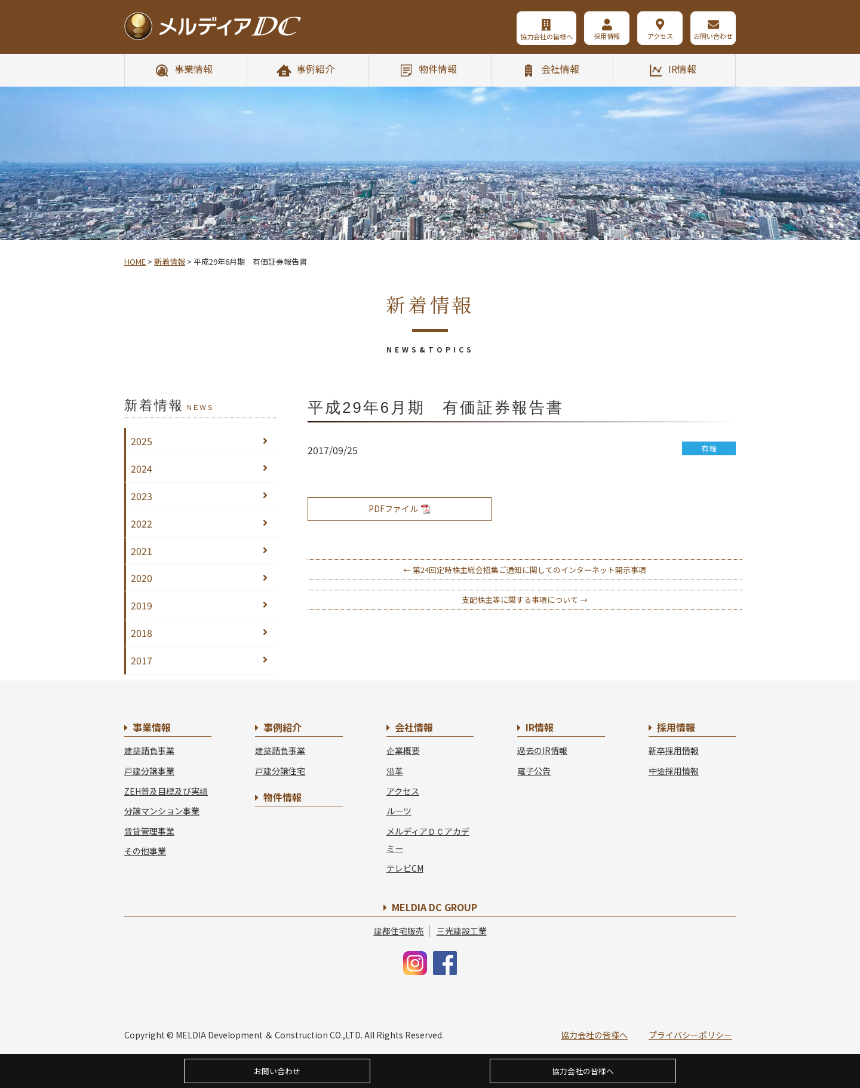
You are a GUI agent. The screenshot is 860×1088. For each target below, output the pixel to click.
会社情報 (560, 69)
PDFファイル (399, 508)
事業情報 (193, 69)
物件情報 (438, 69)
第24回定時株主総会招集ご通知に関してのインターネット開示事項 (524, 569)
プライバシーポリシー (690, 1035)
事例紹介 (315, 69)
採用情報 (605, 36)
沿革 (394, 771)
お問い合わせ (713, 36)
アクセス (659, 36)
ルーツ (398, 811)
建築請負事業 (149, 750)
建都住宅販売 (399, 931)
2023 (141, 496)
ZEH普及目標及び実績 (166, 791)
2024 (141, 468)
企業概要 (403, 750)
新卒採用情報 (674, 750)
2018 (141, 633)
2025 (141, 441)
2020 (141, 578)
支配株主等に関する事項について (525, 599)
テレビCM (404, 868)
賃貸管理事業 (149, 831)
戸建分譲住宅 (280, 771)
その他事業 (145, 851)
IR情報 (682, 69)
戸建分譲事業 (149, 771)
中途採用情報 (674, 771)
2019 (141, 605)
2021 (141, 551)
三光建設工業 (462, 931)
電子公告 (534, 771)
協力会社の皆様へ (544, 36)
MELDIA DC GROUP (434, 907)
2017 (141, 660)
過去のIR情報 (542, 750)
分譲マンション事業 (161, 811)
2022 (141, 523)
